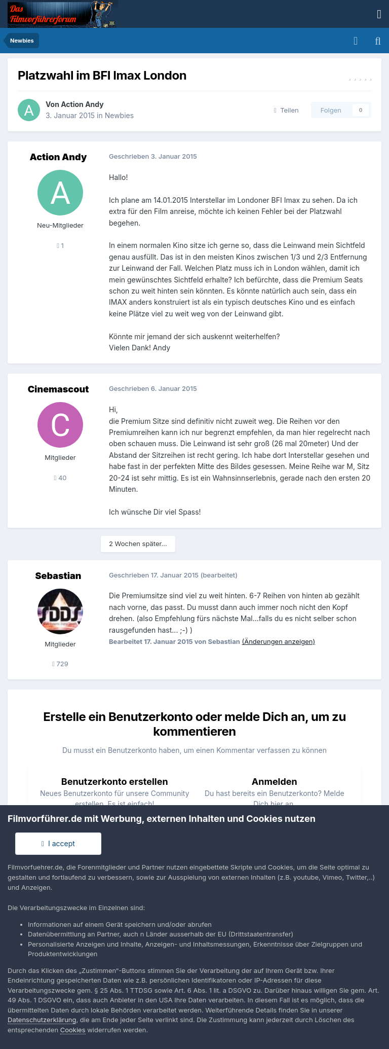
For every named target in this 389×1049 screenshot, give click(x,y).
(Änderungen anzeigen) (278, 641)
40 (60, 478)
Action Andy (82, 104)
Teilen (286, 110)
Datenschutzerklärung (42, 1020)
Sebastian (58, 575)
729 (60, 664)
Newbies (119, 115)
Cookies (73, 1030)
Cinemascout (58, 389)
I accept (58, 843)
